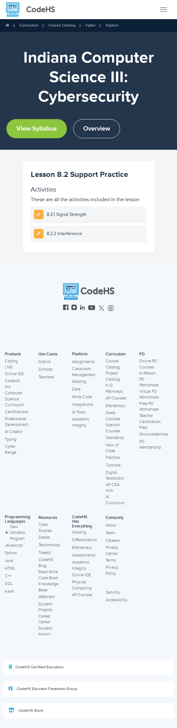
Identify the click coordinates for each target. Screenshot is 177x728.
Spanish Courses (113, 428)
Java (9, 560)
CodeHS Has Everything (82, 521)
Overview (96, 129)
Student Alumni (45, 631)
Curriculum (29, 25)
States (44, 537)
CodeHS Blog (45, 562)
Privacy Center (112, 550)
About (111, 525)
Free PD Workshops (149, 406)
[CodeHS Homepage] (33, 9)
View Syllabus (36, 129)
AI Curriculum (115, 499)
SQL (9, 583)
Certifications (16, 411)
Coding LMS (11, 364)
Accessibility (116, 600)
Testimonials (49, 545)
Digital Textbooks (115, 475)
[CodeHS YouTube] (91, 308)
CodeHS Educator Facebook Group (43, 688)
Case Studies (45, 527)
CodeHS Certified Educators (36, 667)
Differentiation (84, 539)
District (44, 361)
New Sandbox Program (15, 532)
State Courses (113, 415)
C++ (8, 576)
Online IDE (14, 373)
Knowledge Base (48, 587)
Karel (9, 591)
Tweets (44, 552)
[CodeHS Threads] (111, 308)
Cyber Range (10, 449)
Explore (112, 25)
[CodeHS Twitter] (101, 308)
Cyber (90, 25)
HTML (10, 568)
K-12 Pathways (114, 388)
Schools (45, 369)
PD (142, 354)
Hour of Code (112, 448)
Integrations (82, 404)
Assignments (83, 361)
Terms (111, 560)
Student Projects (45, 607)
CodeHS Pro (12, 384)
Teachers (46, 377)
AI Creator (14, 431)
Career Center (44, 619)
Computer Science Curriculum (14, 399)
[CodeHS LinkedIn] (82, 308)
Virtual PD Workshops (149, 394)
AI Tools (78, 412)
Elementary (115, 405)
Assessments (83, 555)
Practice (113, 457)
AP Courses (116, 398)
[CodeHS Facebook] (65, 308)
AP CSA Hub (112, 487)
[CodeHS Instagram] (74, 308)
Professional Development (16, 422)
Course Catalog (62, 25)
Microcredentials (153, 434)
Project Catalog (113, 376)
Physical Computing (82, 585)
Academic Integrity (80, 422)
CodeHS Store (26, 710)
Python (11, 553)
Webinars (46, 596)
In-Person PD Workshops (149, 379)
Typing (10, 439)
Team (110, 532)
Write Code (82, 396)
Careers (113, 540)
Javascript (14, 545)
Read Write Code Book (48, 574)
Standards (115, 437)
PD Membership (150, 444)
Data (76, 389)
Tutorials (113, 465)
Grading (79, 381)
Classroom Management (83, 371)
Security (113, 592)
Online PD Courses (148, 364)
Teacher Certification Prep (150, 421)
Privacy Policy (112, 570)
